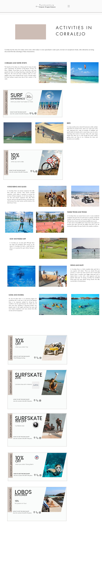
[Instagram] (35, 113)
